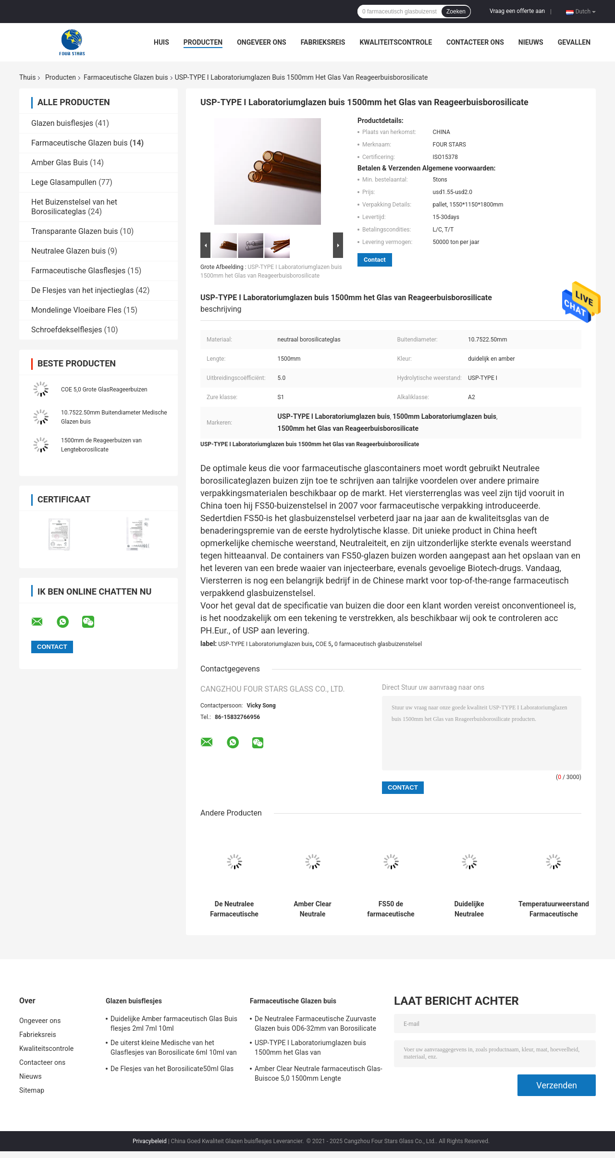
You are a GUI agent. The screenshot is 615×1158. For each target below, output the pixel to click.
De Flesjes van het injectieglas (82, 290)
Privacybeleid (150, 1141)
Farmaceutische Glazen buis (126, 77)
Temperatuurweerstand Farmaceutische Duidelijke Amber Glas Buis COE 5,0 (553, 909)
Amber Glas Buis (59, 162)
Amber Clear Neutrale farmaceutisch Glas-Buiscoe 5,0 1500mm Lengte (312, 909)
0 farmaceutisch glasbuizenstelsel (378, 644)
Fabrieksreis (323, 42)
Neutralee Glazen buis (68, 251)
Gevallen (574, 42)
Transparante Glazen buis (74, 231)
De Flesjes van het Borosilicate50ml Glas (172, 1069)
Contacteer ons (475, 42)
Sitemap (31, 1090)
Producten (203, 42)
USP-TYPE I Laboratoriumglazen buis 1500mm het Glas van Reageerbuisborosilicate (310, 1049)
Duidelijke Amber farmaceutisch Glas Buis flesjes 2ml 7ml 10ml (174, 1023)
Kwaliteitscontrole (395, 42)
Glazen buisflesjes (62, 123)
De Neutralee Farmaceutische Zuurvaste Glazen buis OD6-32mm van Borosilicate (234, 909)
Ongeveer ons (261, 42)
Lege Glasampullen (64, 182)
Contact (375, 259)
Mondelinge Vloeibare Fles (76, 310)
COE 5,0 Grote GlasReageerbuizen (104, 389)
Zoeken (456, 11)
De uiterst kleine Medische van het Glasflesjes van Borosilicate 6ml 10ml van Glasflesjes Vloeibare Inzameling (174, 1049)
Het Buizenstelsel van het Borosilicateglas (74, 206)
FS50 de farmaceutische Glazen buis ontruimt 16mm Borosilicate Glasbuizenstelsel (391, 909)
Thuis (27, 77)
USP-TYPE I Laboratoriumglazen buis (265, 644)
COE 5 (324, 644)
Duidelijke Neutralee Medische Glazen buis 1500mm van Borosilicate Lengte (469, 909)
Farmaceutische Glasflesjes (78, 270)
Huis (161, 42)
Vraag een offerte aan (517, 11)
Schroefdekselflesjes (66, 329)
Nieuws (530, 42)
